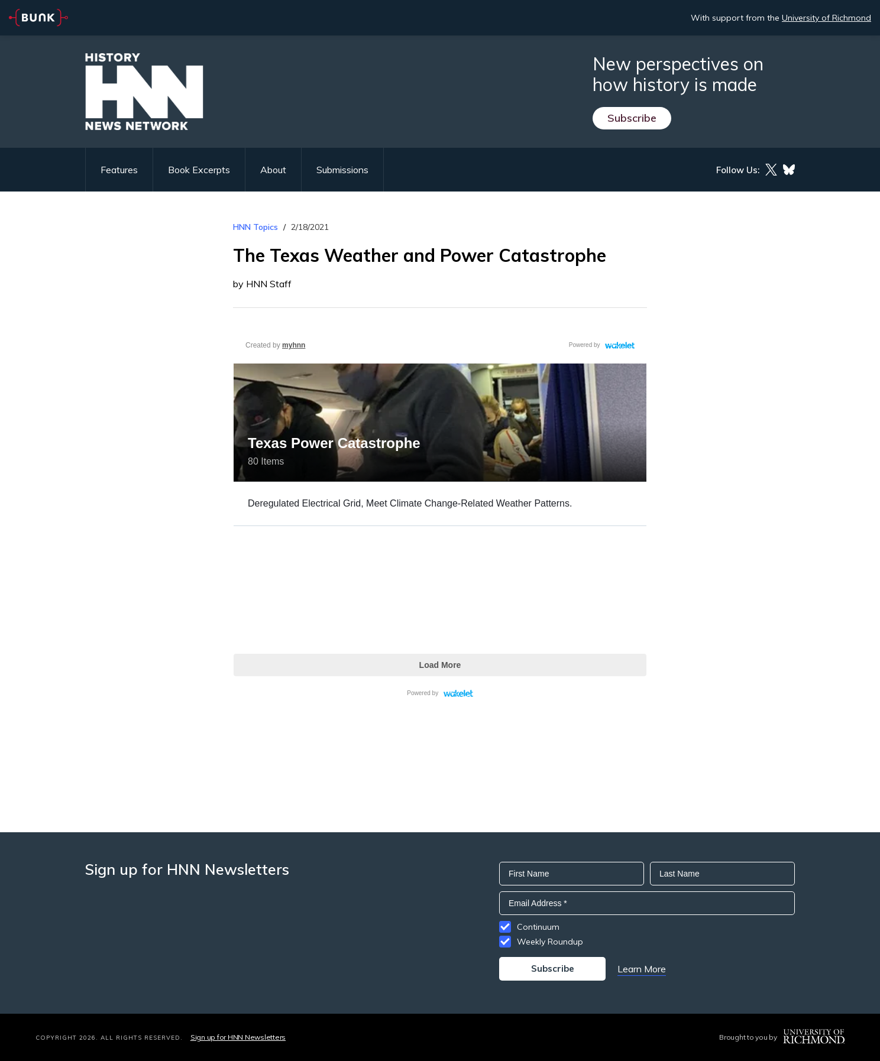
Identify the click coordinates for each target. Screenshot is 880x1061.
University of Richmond (826, 17)
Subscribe (631, 118)
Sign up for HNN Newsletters (238, 1037)
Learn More (641, 969)
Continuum (538, 927)
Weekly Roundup (550, 941)
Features (119, 170)
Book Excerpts (199, 170)
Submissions (342, 170)
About (273, 170)
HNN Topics (255, 227)
